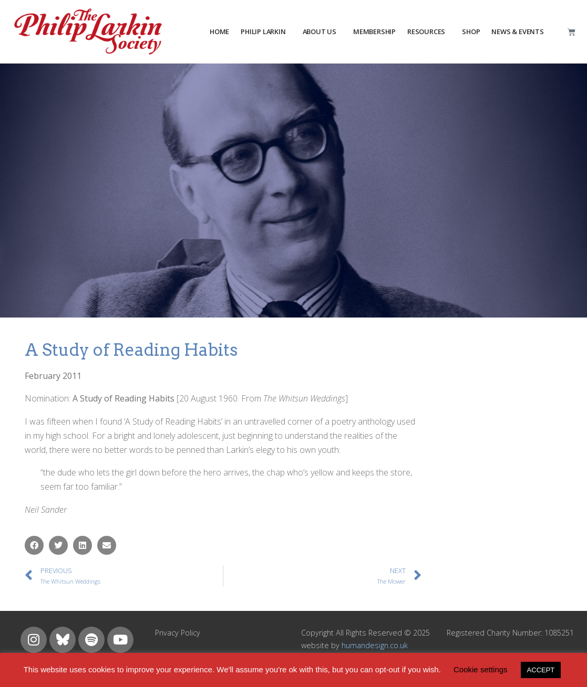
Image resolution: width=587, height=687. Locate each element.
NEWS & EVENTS (517, 31)
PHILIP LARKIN (263, 31)
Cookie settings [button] (481, 669)
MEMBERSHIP (374, 31)
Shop (471, 31)
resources (426, 31)
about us (319, 31)
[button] (34, 545)
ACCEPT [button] (541, 670)
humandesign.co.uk (375, 645)
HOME (219, 31)
